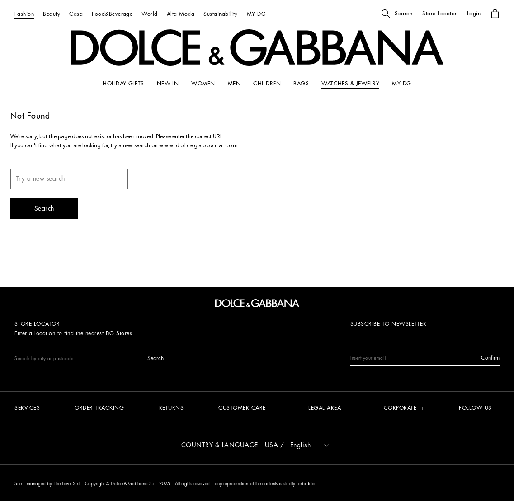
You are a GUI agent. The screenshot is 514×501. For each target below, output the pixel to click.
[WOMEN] (203, 84)
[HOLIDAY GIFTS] (123, 84)
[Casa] (76, 14)
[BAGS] (301, 84)
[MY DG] (256, 14)
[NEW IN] (168, 84)
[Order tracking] (99, 408)
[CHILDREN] (267, 84)
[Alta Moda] (180, 14)
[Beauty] (51, 14)
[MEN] (234, 84)
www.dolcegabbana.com (199, 146)
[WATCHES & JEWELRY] (350, 84)
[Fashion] (24, 14)
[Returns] (171, 408)
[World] (149, 14)
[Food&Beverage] (112, 14)
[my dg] (401, 84)
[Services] (27, 408)
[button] (397, 14)
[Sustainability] (220, 14)
